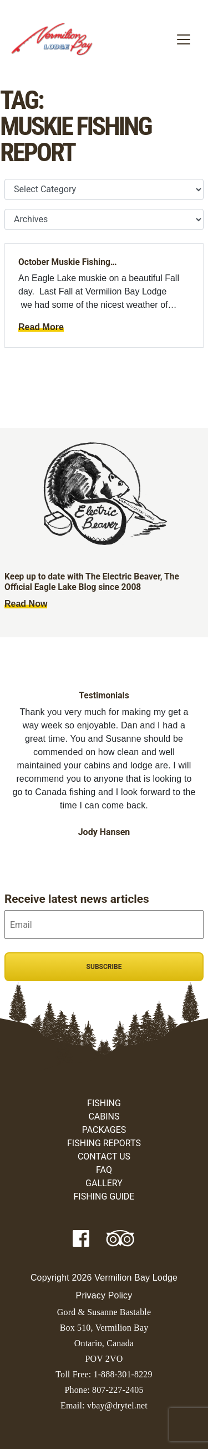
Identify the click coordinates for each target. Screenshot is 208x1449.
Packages (104, 1130)
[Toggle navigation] (183, 39)
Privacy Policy (104, 1295)
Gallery (104, 1183)
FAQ (104, 1170)
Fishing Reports (104, 1143)
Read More (41, 327)
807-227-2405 (118, 1390)
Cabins (103, 1116)
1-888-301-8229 (122, 1374)
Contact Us (104, 1156)
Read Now (25, 603)
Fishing (104, 1103)
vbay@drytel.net (117, 1405)
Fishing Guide (104, 1196)
